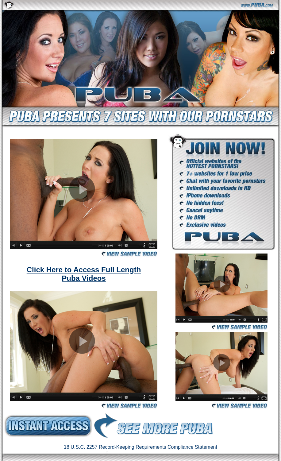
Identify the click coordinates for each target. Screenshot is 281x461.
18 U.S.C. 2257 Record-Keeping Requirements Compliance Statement (140, 447)
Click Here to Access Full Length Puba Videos (84, 273)
